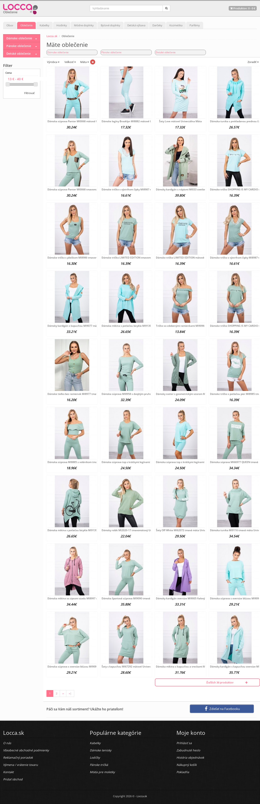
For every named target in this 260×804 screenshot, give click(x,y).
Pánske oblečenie (111, 52)
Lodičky (95, 757)
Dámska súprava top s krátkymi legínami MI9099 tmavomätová (139, 462)
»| (70, 693)
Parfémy (195, 25)
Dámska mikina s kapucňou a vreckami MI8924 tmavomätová (192, 666)
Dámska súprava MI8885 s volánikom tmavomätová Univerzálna (85, 462)
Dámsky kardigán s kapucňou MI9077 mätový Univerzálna (82, 326)
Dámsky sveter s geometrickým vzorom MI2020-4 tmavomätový (193, 394)
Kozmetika (175, 25)
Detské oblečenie (166, 52)
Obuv (9, 25)
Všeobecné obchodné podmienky (26, 750)
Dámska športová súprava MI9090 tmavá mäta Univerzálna (137, 598)
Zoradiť (253, 62)
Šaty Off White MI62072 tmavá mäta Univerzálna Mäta (188, 530)
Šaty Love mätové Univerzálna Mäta (180, 121)
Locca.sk (51, 36)
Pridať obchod (13, 779)
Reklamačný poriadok (18, 757)
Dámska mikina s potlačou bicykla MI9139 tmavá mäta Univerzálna (87, 530)
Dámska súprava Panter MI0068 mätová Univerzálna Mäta (82, 121)
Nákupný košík (186, 765)
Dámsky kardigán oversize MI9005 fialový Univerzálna (188, 598)
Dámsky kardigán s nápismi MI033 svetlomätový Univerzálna (192, 189)
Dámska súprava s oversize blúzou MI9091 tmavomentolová (83, 666)
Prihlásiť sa (184, 743)
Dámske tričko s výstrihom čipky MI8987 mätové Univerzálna (138, 189)
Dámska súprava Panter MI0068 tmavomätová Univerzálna (82, 189)
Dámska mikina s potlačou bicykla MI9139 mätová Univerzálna (139, 326)
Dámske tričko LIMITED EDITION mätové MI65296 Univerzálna (193, 257)
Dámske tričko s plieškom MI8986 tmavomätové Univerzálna (83, 257)
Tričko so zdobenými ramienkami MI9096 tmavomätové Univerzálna (196, 326)
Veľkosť (70, 62)
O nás (7, 743)
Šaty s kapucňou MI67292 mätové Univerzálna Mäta (133, 666)
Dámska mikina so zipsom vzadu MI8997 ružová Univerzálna (83, 598)
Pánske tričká (99, 765)
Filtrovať (29, 93)
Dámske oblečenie (58, 52)
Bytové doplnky (110, 25)
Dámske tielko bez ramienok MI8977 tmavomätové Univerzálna (85, 394)
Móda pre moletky (102, 772)
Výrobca (53, 62)
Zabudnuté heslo (188, 750)
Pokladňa (182, 772)
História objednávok (190, 757)
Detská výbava (136, 25)
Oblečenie (26, 25)
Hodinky (61, 25)
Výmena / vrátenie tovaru (20, 765)
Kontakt (8, 772)
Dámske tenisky (100, 750)
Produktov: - (242, 8)
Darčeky (157, 25)
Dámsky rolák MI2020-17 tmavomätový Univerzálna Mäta (136, 530)
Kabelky (44, 25)
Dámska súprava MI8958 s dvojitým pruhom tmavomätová (136, 394)
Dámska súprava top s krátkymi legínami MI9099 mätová (189, 462)
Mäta (84, 62)
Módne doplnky (84, 25)
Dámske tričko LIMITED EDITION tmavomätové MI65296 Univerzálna (142, 257)
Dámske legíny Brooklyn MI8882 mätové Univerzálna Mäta (136, 121)
